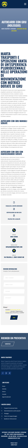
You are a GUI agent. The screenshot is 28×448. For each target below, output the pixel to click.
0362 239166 (14, 237)
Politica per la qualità (14, 219)
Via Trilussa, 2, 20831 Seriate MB (14, 257)
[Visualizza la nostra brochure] (14, 202)
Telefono (14, 234)
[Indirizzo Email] (14, 240)
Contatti (4, 394)
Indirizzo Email (14, 245)
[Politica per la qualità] (14, 215)
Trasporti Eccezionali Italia (10, 408)
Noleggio (6, 413)
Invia (14, 317)
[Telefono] (14, 230)
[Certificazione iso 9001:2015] (14, 209)
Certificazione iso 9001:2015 (14, 212)
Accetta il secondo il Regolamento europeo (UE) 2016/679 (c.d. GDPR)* (14, 311)
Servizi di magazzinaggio (10, 416)
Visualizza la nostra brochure (14, 206)
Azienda (4, 389)
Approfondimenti (6, 397)
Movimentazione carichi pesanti (12, 411)
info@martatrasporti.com (14, 247)
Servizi (4, 391)
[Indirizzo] (14, 250)
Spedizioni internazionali (10, 419)
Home (3, 386)
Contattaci (8, 344)
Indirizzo (14, 255)
